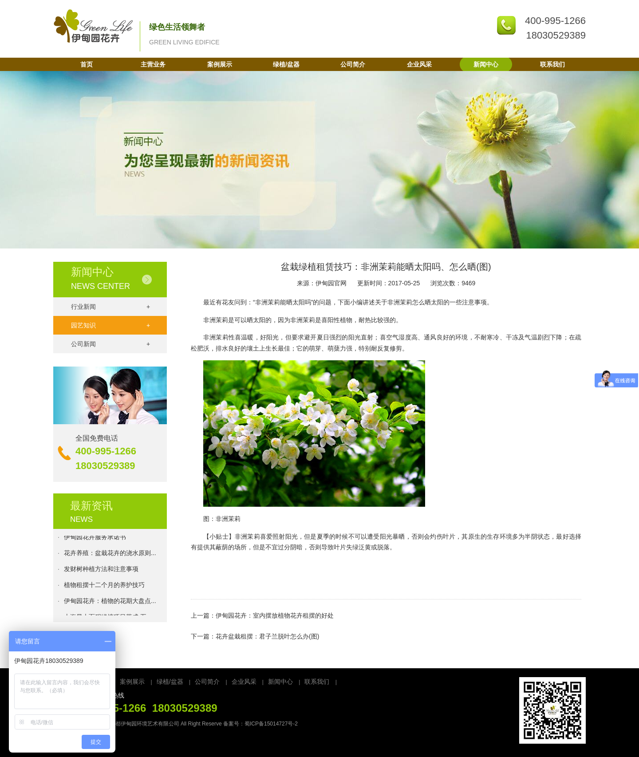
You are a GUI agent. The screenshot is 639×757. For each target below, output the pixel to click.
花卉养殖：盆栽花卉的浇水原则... (110, 553)
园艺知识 (110, 325)
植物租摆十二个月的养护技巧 (104, 585)
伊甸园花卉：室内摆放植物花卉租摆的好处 (275, 615)
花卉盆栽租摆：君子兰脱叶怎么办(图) (267, 636)
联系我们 (552, 64)
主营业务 (153, 64)
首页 (86, 64)
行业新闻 (110, 306)
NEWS (81, 519)
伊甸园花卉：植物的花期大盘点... (110, 601)
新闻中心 (485, 64)
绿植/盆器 (286, 64)
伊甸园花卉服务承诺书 (95, 537)
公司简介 (352, 64)
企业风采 (419, 64)
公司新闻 (110, 343)
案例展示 (219, 64)
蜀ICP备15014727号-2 (271, 724)
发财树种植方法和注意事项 (101, 569)
